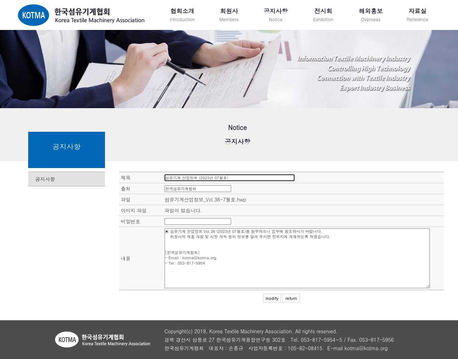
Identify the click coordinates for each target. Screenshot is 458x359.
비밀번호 (130, 221)
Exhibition (323, 15)
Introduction (182, 15)
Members (229, 15)
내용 (126, 258)
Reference (417, 15)
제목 (126, 177)
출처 (126, 188)
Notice (275, 15)
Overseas (371, 15)
